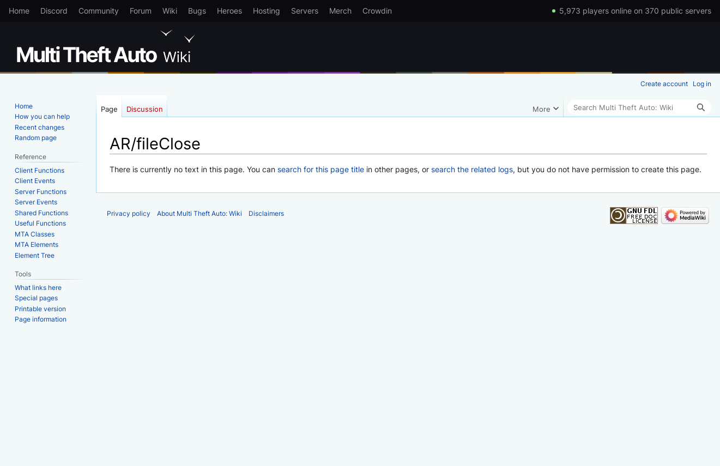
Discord (54, 10)
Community (98, 10)
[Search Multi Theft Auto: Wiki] (639, 107)
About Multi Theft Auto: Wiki (199, 213)
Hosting (266, 10)
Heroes (229, 10)
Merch (340, 10)
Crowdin (377, 10)
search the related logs (472, 169)
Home (19, 10)
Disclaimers (266, 213)
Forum (141, 10)
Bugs (197, 10)
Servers (304, 10)
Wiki (169, 10)
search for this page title (320, 169)
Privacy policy (128, 213)
